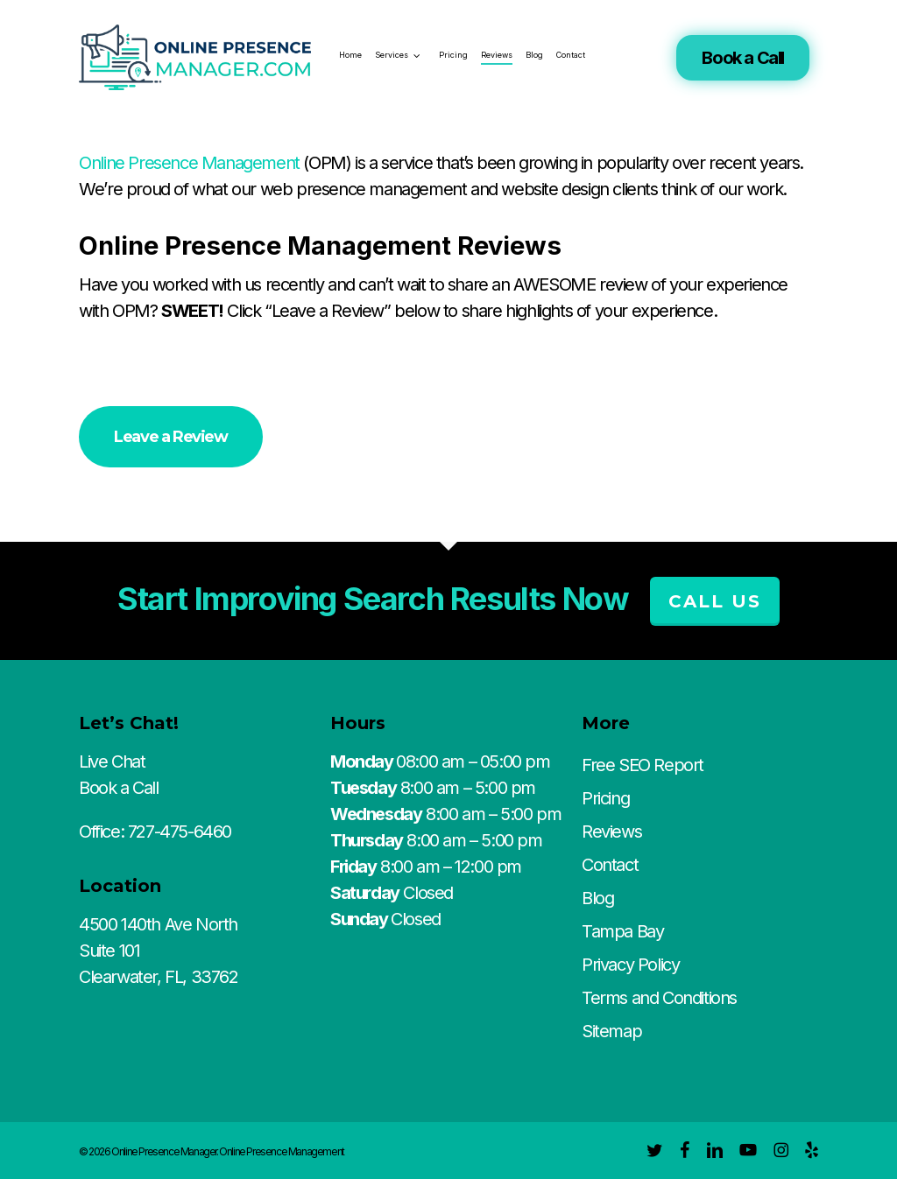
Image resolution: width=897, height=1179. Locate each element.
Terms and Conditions (659, 997)
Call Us (714, 601)
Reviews (611, 831)
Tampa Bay (622, 931)
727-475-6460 (179, 831)
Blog (597, 898)
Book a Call (743, 57)
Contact (610, 864)
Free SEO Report (642, 764)
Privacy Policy (630, 964)
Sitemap (611, 1031)
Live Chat (112, 761)
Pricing (605, 798)
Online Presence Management (189, 162)
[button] (170, 436)
